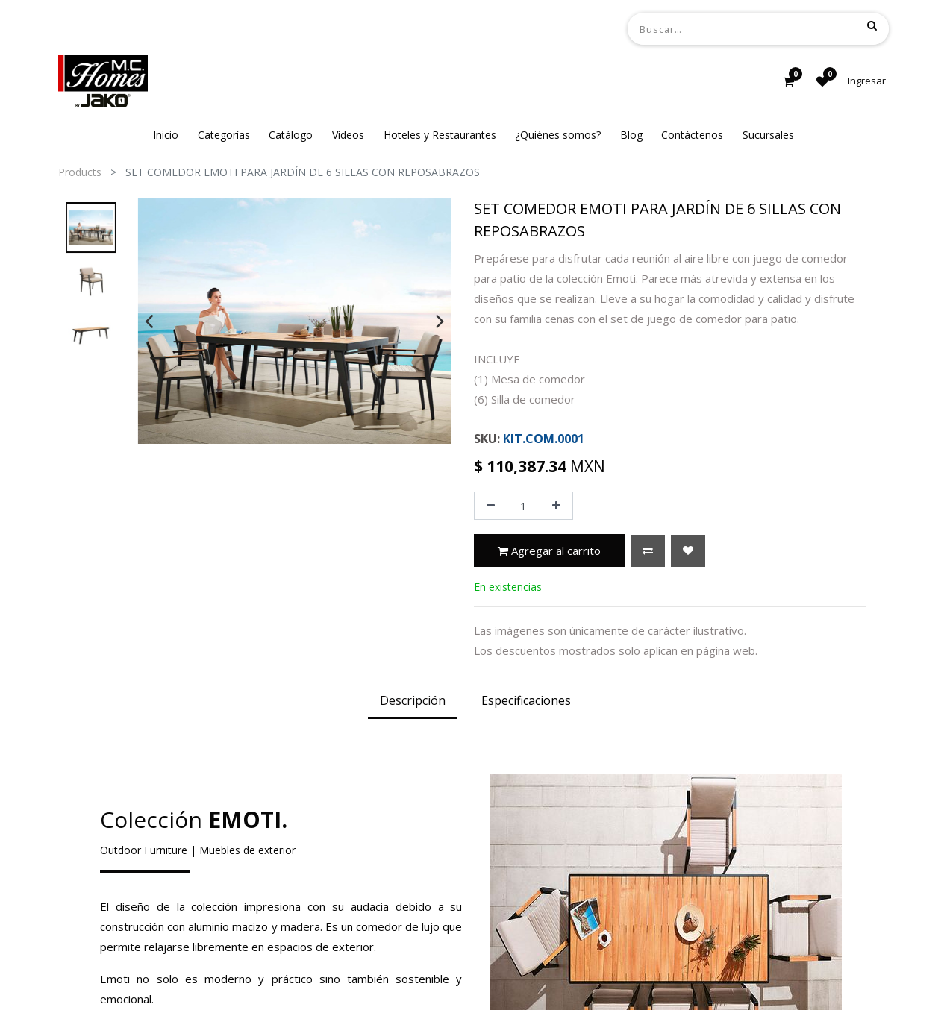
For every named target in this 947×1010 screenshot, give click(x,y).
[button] (648, 551)
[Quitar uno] (490, 506)
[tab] (412, 702)
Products (79, 172)
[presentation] (148, 320)
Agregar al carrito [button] (549, 550)
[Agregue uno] (556, 506)
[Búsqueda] (872, 25)
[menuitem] (165, 134)
